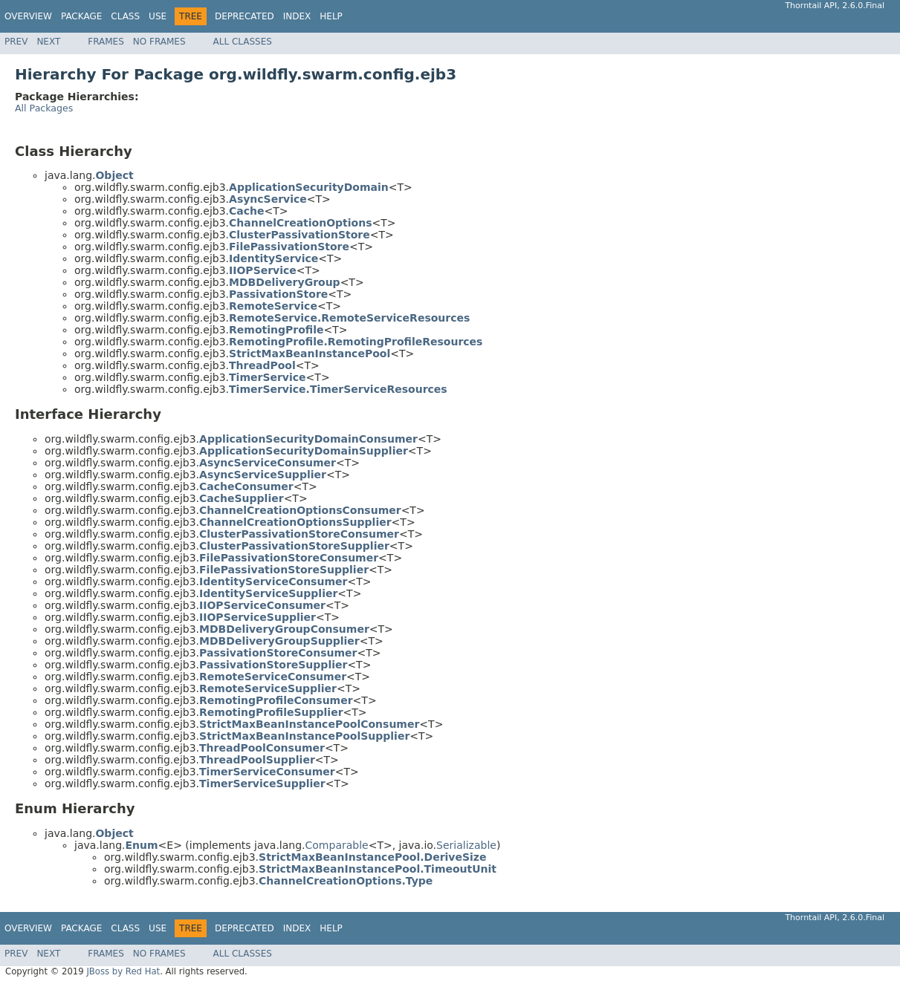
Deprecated (244, 16)
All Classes (242, 41)
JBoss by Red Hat (123, 971)
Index (297, 16)
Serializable (466, 845)
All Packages (44, 108)
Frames (106, 41)
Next (48, 41)
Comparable (337, 845)
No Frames (159, 41)
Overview (28, 16)
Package (81, 16)
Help (331, 16)
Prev (15, 41)
